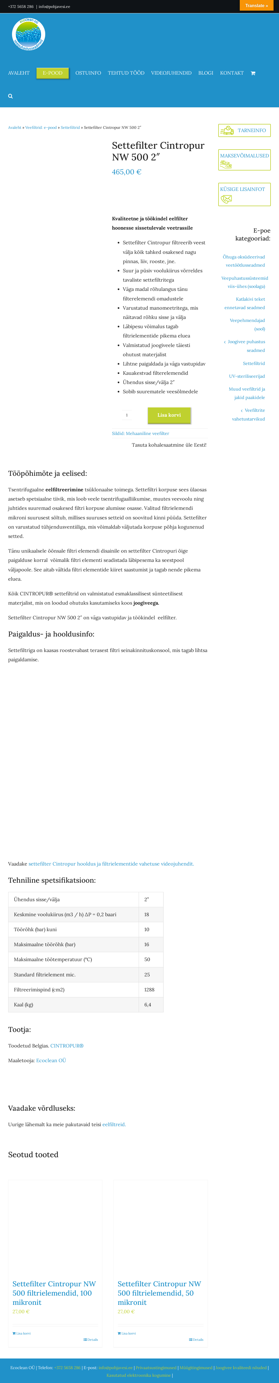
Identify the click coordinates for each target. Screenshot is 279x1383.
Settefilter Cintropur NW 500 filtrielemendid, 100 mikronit (54, 1293)
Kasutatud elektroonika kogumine (139, 1375)
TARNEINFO (252, 130)
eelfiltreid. (114, 1124)
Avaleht (14, 127)
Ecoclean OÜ (51, 1060)
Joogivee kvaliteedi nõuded (241, 1367)
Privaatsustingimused (156, 1367)
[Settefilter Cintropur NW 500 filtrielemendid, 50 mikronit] (160, 1227)
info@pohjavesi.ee (54, 6)
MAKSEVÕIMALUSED (244, 156)
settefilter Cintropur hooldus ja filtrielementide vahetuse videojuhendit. (111, 864)
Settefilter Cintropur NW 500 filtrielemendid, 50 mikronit (159, 1293)
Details (92, 1340)
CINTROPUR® (67, 1046)
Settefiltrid (70, 127)
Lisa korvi (169, 415)
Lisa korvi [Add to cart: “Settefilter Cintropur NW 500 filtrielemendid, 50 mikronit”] (129, 1333)
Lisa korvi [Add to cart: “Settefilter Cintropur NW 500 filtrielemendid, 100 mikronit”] (23, 1333)
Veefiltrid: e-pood (41, 127)
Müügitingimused (196, 1367)
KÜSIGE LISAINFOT (242, 189)
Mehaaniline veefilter (147, 433)
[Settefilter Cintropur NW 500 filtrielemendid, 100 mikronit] (55, 1227)
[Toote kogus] (127, 415)
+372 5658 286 (21, 6)
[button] (10, 95)
